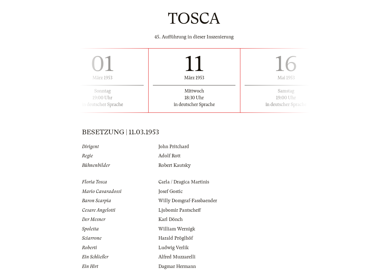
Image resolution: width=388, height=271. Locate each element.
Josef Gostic (170, 191)
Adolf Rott (169, 156)
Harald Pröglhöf (175, 238)
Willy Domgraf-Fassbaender (187, 200)
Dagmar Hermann (177, 266)
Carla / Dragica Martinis (183, 182)
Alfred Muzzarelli (177, 257)
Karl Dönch (170, 219)
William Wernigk (176, 229)
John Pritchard (173, 146)
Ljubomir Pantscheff (179, 210)
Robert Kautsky (174, 165)
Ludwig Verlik (173, 247)
